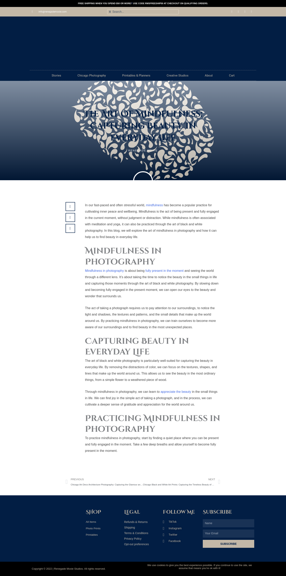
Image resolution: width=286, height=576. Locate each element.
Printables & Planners (136, 75)
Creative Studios (177, 75)
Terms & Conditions (136, 533)
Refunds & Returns (136, 522)
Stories (56, 75)
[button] (70, 206)
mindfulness (154, 205)
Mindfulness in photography (104, 270)
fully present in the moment (165, 270)
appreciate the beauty (175, 391)
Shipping (129, 527)
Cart (232, 75)
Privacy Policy (132, 538)
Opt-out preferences (136, 544)
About (209, 75)
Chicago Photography (91, 75)
